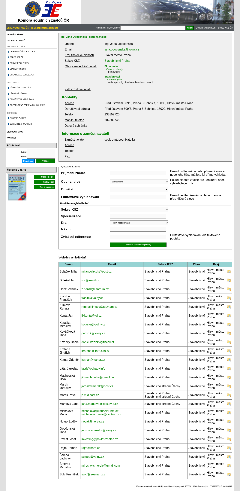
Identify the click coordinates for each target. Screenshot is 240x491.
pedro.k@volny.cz (93, 333)
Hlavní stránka (15, 34)
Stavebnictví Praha (117, 60)
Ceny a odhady (114, 69)
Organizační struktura (22, 51)
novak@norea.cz (92, 421)
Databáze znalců (16, 40)
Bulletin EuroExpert (21, 124)
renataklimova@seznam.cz (99, 306)
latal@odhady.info (93, 368)
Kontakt (11, 138)
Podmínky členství (19, 63)
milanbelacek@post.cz (96, 271)
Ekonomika (111, 66)
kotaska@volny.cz (93, 324)
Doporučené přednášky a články (27, 105)
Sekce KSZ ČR (225, 27)
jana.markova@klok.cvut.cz (99, 403)
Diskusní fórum (15, 132)
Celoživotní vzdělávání (22, 99)
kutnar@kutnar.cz (93, 359)
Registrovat (28, 161)
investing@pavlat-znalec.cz (99, 439)
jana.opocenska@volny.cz (121, 49)
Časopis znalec (18, 118)
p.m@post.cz (90, 395)
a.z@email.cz (90, 280)
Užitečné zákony (18, 94)
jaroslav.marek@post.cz (97, 386)
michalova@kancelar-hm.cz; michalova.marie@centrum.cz (101, 412)
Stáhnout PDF (47, 177)
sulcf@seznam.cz (93, 474)
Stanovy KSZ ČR (18, 69)
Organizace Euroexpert (23, 75)
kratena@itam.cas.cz (95, 350)
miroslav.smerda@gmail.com (100, 465)
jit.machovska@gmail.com (98, 377)
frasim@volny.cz (92, 298)
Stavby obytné (114, 79)
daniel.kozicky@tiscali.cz (97, 342)
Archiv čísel (48, 182)
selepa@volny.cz (92, 456)
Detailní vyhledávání (206, 27)
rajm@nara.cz (90, 448)
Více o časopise (47, 187)
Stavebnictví (112, 76)
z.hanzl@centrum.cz (95, 289)
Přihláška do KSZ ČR (20, 88)
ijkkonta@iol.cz (91, 315)
